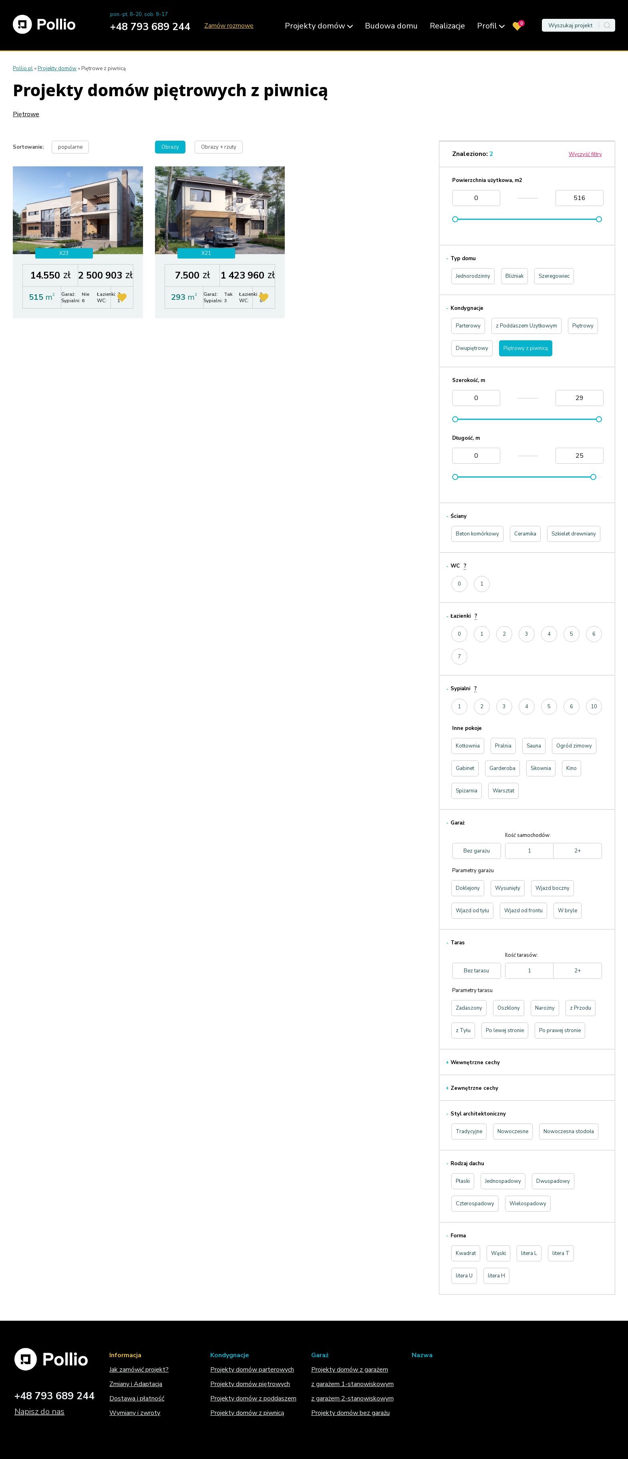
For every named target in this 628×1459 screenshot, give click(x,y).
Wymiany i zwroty (134, 1412)
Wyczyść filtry (585, 154)
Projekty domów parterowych (252, 1369)
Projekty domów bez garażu (350, 1412)
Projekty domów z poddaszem (253, 1398)
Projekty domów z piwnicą (247, 1412)
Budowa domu (391, 26)
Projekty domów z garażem (349, 1369)
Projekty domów (319, 26)
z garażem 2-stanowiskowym (352, 1398)
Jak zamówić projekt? (139, 1369)
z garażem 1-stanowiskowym (352, 1384)
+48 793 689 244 (150, 27)
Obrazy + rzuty (218, 147)
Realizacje (447, 26)
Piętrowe (26, 114)
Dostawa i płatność (136, 1398)
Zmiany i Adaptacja (135, 1384)
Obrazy (170, 147)
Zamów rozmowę (229, 26)
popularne (70, 147)
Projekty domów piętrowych (250, 1384)
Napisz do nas (39, 1411)
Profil (491, 26)
